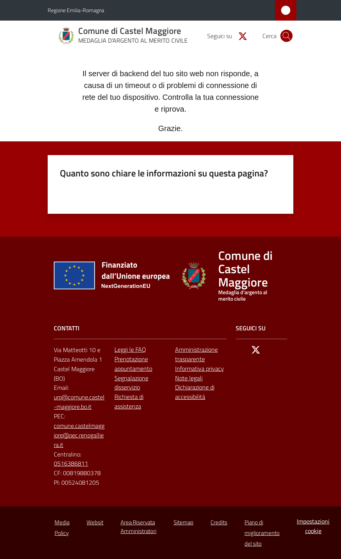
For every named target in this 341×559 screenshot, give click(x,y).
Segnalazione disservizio (131, 382)
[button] (286, 36)
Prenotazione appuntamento (133, 363)
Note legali (189, 378)
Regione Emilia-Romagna (76, 10)
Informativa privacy (199, 368)
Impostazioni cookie (313, 526)
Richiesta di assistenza (128, 401)
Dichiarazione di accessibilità (194, 392)
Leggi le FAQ (130, 349)
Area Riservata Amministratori (138, 526)
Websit (95, 522)
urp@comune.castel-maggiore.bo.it (79, 401)
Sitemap (183, 522)
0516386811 (71, 463)
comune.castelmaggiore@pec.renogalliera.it (79, 435)
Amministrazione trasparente (196, 354)
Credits (219, 522)
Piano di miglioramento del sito (262, 533)
